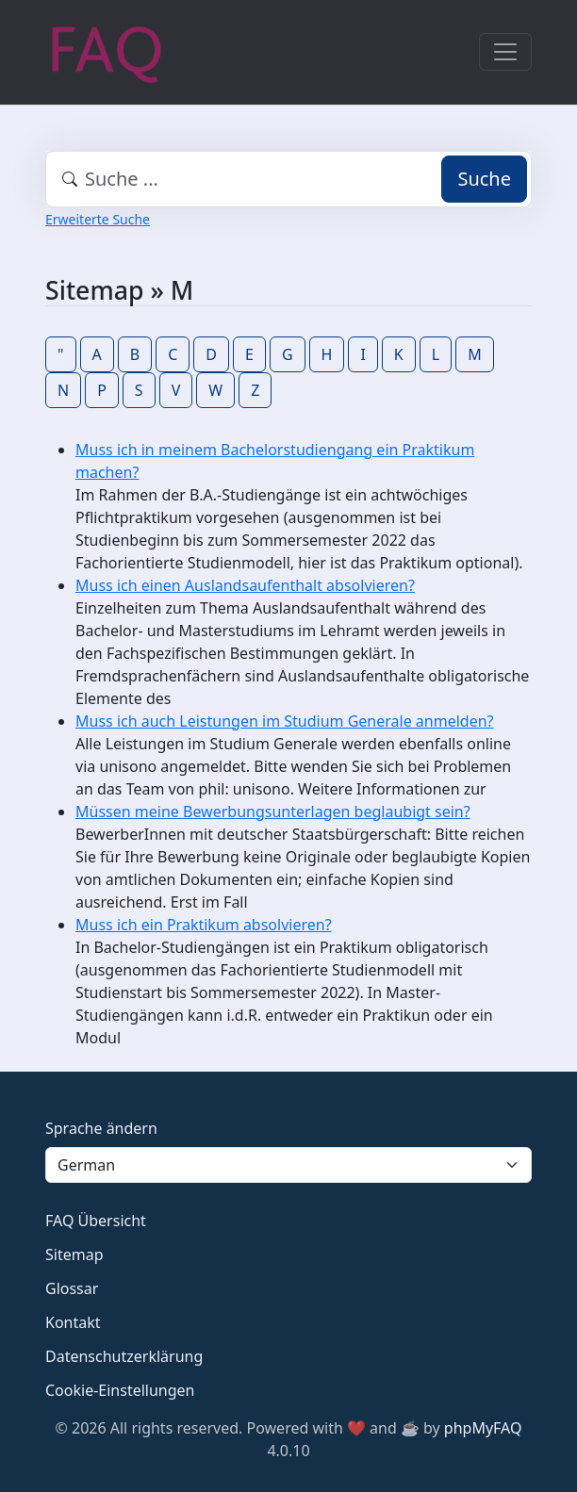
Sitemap (74, 1254)
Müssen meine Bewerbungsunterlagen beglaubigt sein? (272, 811)
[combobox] (288, 179)
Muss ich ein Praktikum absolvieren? (203, 924)
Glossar (71, 1288)
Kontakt (73, 1322)
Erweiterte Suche (97, 219)
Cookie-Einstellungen (119, 1390)
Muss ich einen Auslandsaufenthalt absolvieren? (245, 585)
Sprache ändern (101, 1128)
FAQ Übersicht (95, 1220)
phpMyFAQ (483, 1428)
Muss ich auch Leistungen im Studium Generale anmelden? (284, 721)
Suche (484, 178)
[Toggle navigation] (505, 52)
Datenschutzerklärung (124, 1356)
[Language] (288, 1165)
